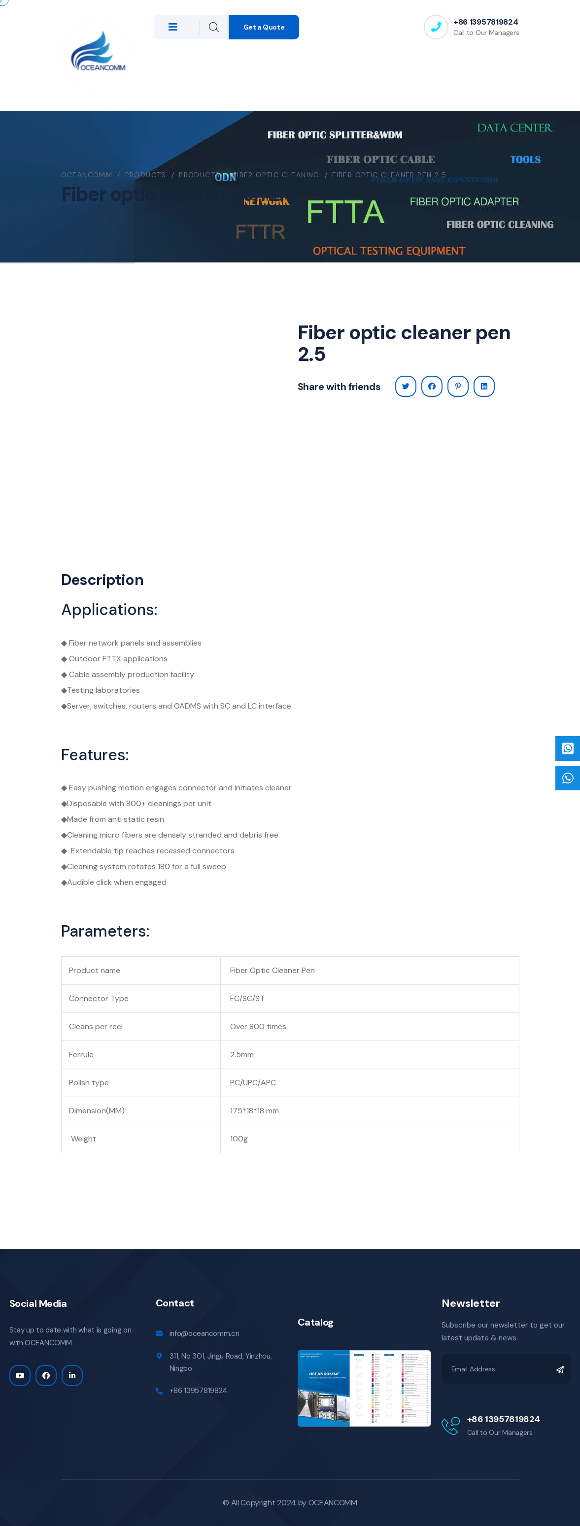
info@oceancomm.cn (204, 1333)
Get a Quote (264, 27)
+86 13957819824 (485, 22)
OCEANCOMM (332, 1502)
